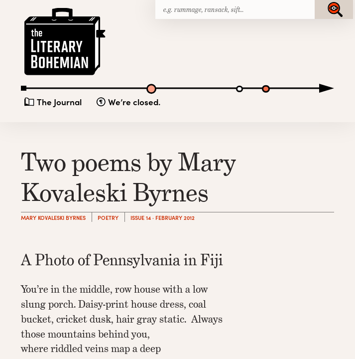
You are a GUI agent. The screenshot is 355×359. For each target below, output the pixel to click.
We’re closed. (134, 102)
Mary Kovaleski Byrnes (53, 217)
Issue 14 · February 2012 (162, 217)
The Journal (59, 102)
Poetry (108, 217)
